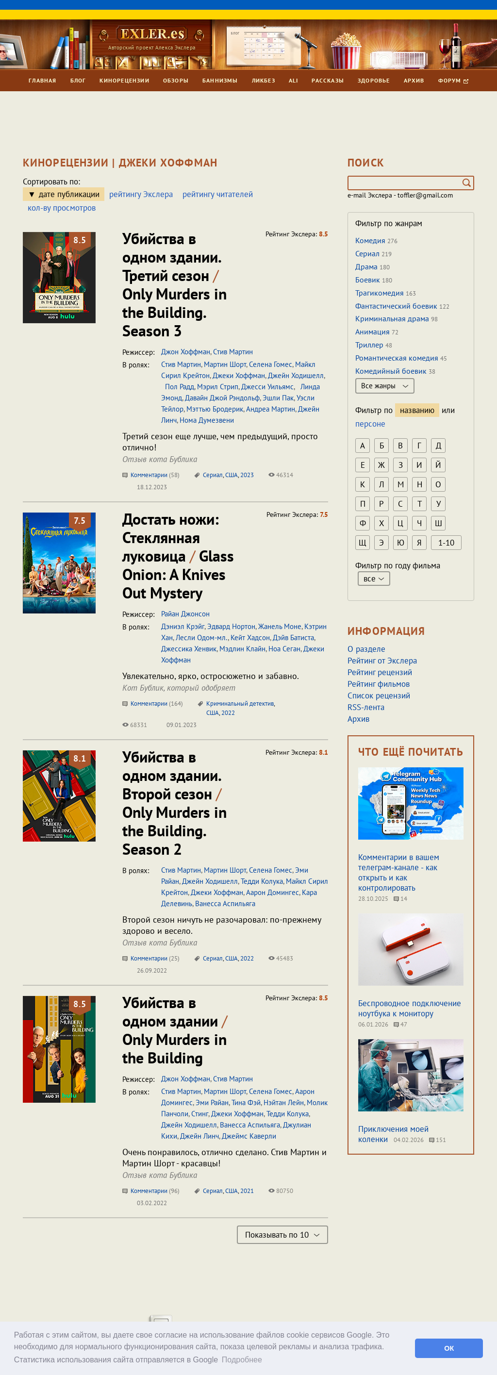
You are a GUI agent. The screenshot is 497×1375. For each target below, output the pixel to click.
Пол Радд (177, 386)
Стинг (199, 1113)
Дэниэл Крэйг (182, 626)
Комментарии (151, 475)
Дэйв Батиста (293, 637)
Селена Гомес (270, 364)
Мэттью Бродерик (214, 409)
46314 (280, 475)
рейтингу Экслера (141, 194)
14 (400, 899)
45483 (280, 958)
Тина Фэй (246, 1102)
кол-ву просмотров (62, 207)
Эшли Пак (278, 397)
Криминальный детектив (240, 703)
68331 (134, 725)
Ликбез (263, 80)
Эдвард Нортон (231, 626)
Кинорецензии (124, 80)
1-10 (446, 542)
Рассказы (328, 80)
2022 (228, 713)
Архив (414, 80)
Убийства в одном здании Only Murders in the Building (174, 1030)
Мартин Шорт (225, 364)
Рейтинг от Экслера (382, 660)
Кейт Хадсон (250, 637)
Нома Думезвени (207, 420)
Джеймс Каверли (249, 1136)
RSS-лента (366, 707)
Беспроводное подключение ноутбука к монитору (409, 1008)
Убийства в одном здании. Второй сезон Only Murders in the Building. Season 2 (174, 802)
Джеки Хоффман (239, 375)
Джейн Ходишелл (296, 375)
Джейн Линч (199, 1136)
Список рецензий (379, 695)
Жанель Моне (279, 626)
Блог (78, 80)
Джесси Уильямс (267, 386)
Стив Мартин (233, 351)
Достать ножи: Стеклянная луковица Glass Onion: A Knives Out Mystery (178, 556)
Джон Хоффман (185, 351)
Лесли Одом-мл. (202, 637)
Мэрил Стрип (217, 386)
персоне (370, 423)
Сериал (213, 475)
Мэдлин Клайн (242, 648)
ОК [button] (449, 1348)
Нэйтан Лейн (284, 1102)
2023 (247, 475)
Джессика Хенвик (188, 648)
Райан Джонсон (185, 613)
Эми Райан (212, 1102)
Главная (42, 80)
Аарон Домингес (272, 892)
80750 (280, 1191)
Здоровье (374, 80)
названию (417, 410)
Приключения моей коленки (393, 1134)
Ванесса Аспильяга (225, 903)
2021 (247, 1191)
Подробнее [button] (242, 1360)
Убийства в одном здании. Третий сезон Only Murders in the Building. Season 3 (174, 284)
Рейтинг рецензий (380, 672)
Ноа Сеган (284, 648)
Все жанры (385, 385)
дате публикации (69, 194)
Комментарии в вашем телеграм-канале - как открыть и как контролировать (398, 872)
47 (400, 1024)
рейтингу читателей (217, 194)
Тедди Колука (262, 881)
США (231, 475)
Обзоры (176, 80)
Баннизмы (220, 80)
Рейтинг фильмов (379, 684)
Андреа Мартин (270, 409)
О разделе (366, 649)
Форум (453, 80)
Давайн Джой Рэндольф (222, 397)
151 (437, 1140)
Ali (293, 80)
